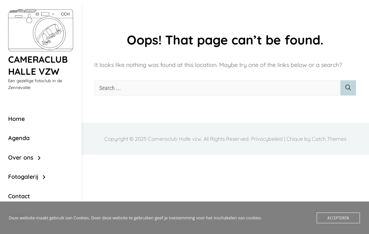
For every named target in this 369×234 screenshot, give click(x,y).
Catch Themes (329, 139)
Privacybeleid (267, 139)
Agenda (19, 138)
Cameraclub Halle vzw (38, 65)
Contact (19, 196)
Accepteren (338, 218)
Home (16, 119)
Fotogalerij (23, 176)
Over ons (20, 157)
